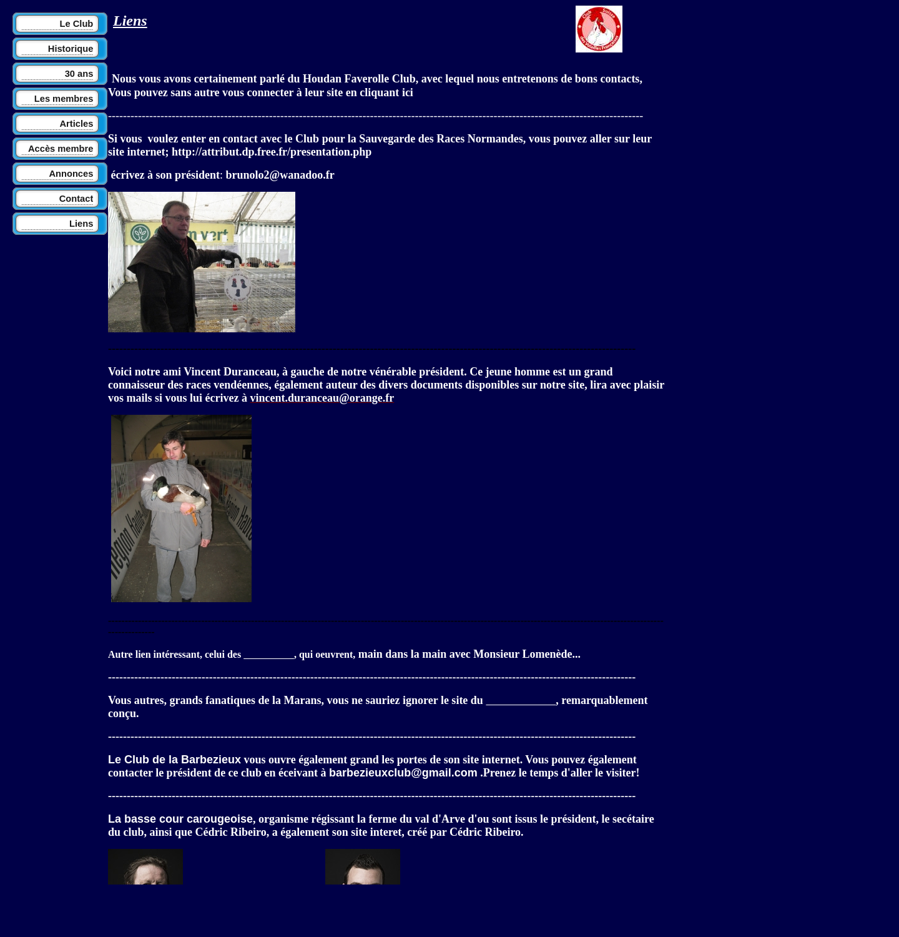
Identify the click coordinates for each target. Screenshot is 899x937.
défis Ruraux (268, 655)
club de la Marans (521, 701)
